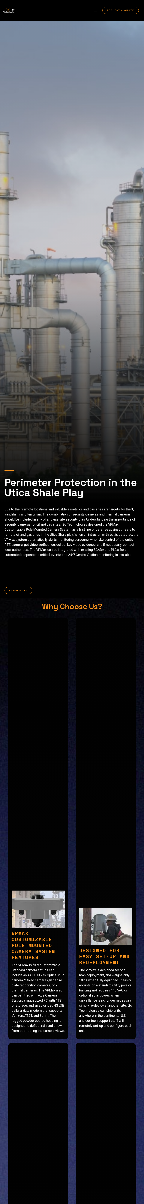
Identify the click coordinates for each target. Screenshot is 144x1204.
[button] (95, 10)
